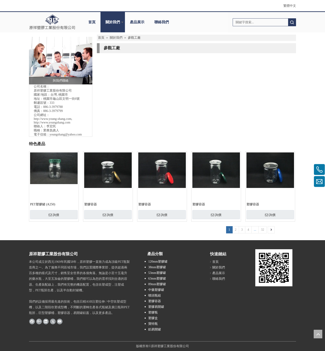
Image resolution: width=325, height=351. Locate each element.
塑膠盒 (153, 318)
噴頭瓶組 (154, 295)
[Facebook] (32, 321)
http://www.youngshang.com (52, 122)
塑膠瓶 (153, 312)
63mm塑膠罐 (157, 278)
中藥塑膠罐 (156, 290)
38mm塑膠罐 (157, 267)
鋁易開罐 (154, 329)
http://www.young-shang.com (52, 119)
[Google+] (39, 321)
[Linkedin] (46, 321)
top (318, 334)
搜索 (292, 22)
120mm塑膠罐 (157, 261)
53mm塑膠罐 (157, 273)
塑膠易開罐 (156, 306)
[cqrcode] (273, 267)
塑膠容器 (90, 204)
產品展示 (137, 22)
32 (262, 229)
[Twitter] (53, 321)
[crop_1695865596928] (52, 22)
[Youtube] (59, 321)
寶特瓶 (153, 323)
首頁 (92, 22)
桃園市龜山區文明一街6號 (61, 98)
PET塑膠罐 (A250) (42, 204)
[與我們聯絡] (60, 60)
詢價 (54, 215)
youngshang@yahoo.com (66, 134)
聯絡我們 (161, 22)
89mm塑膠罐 (157, 284)
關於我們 (112, 22)
